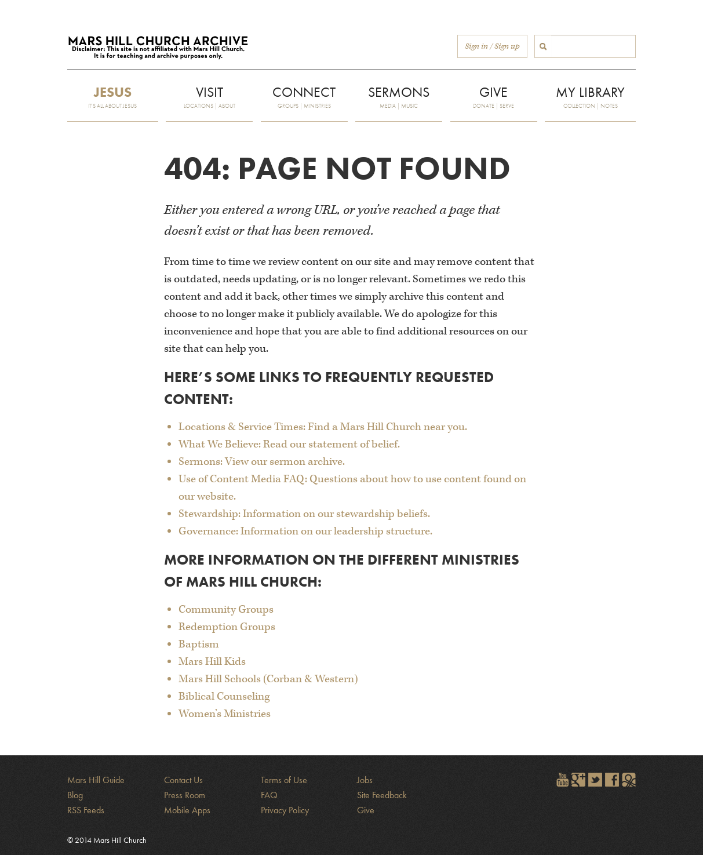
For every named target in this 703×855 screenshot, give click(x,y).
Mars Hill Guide (96, 780)
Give (365, 810)
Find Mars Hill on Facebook (612, 780)
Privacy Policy (285, 810)
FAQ (269, 795)
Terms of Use (284, 780)
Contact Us (183, 780)
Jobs (365, 780)
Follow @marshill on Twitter (595, 780)
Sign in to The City (629, 780)
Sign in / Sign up (492, 46)
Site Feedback (382, 795)
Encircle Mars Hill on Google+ (578, 780)
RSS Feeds (85, 810)
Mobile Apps (187, 810)
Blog (75, 795)
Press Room (184, 795)
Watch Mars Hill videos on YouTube (562, 780)
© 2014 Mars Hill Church (107, 840)
